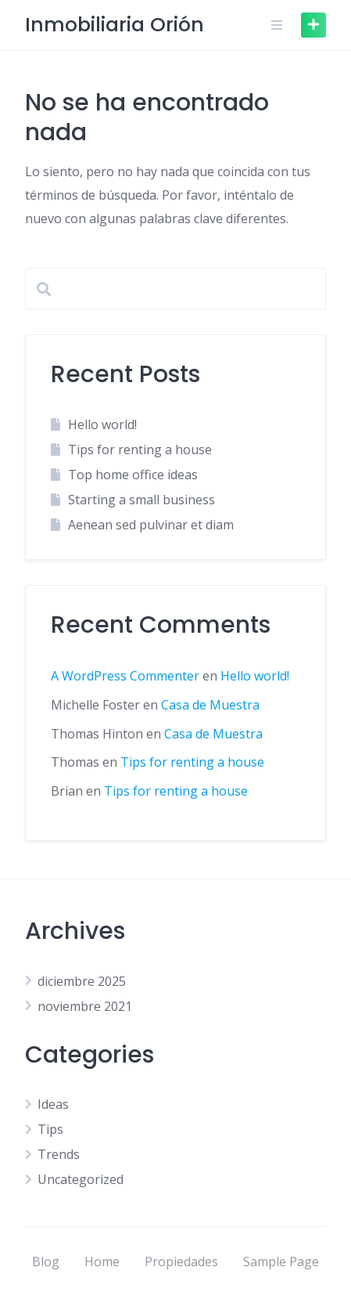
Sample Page (281, 1261)
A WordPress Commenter (125, 675)
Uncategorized (81, 1179)
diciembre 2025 (82, 981)
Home (102, 1261)
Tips (50, 1129)
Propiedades (181, 1261)
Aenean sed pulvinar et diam (151, 524)
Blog (45, 1261)
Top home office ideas (133, 474)
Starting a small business (141, 499)
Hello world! (102, 424)
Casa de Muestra (210, 704)
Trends (59, 1154)
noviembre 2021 (85, 1006)
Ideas (53, 1104)
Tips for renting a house (140, 449)
